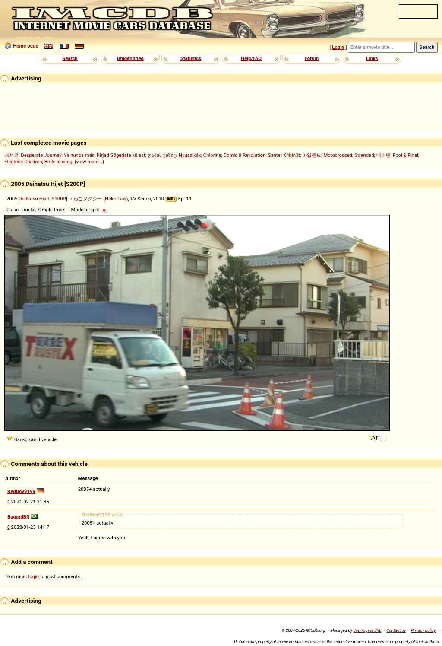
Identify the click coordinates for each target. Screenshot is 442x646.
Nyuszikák (190, 155)
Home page (25, 46)
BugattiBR (18, 517)
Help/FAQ (251, 58)
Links (372, 58)
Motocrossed (337, 155)
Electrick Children (23, 162)
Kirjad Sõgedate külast (121, 155)
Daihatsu (28, 199)
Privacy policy (423, 630)
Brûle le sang (58, 162)
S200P (59, 199)
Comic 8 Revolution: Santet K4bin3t (262, 155)
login (33, 576)
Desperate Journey (41, 155)
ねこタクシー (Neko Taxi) (100, 199)
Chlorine (212, 155)
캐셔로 (11, 155)
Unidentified (130, 58)
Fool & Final (405, 155)
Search (69, 58)
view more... (89, 162)
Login (338, 47)
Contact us (396, 630)
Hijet (44, 199)
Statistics (190, 58)
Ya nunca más (79, 155)
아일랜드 (311, 155)
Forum (312, 58)
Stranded (364, 155)
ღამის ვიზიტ (162, 155)
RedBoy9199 (21, 491)
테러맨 (383, 155)
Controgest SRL (367, 630)
